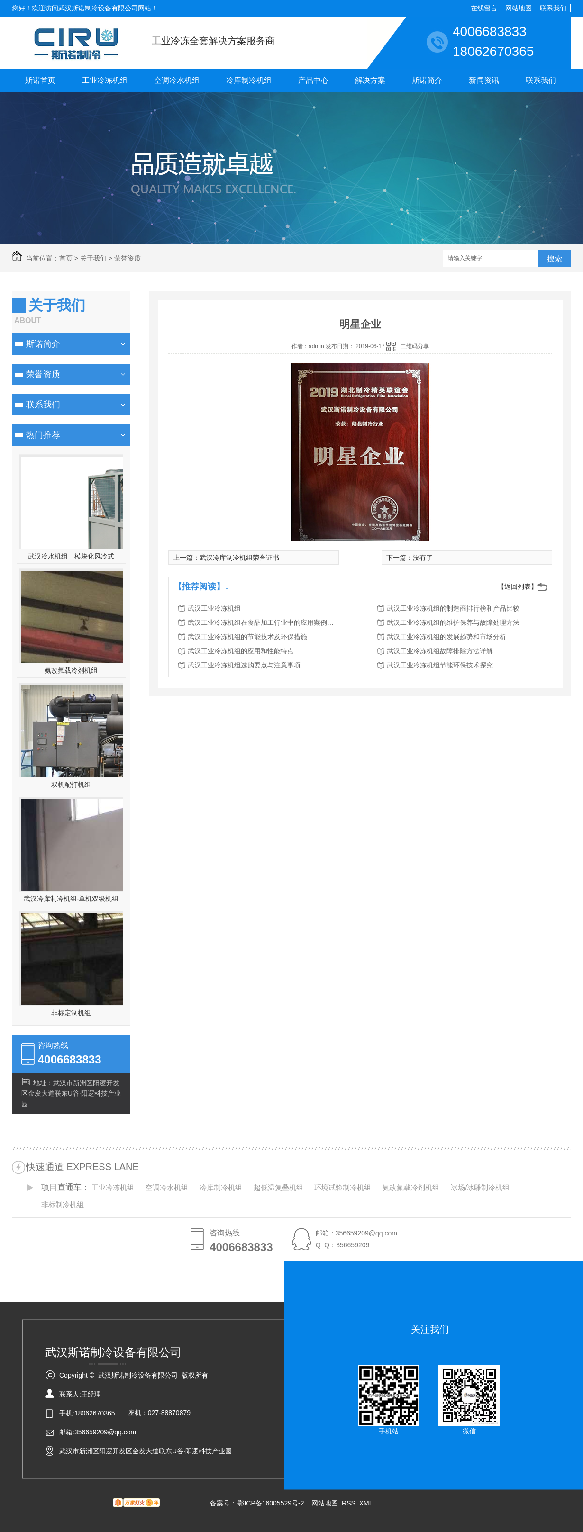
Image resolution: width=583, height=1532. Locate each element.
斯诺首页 (40, 80)
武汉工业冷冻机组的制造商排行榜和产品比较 (453, 608)
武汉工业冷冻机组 (214, 608)
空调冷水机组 (177, 80)
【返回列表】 (517, 586)
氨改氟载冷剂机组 (71, 670)
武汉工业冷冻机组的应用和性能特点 (241, 651)
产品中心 (313, 80)
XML (366, 1503)
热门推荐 (43, 435)
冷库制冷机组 (249, 80)
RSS (349, 1503)
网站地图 (518, 8)
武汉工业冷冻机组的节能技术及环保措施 (247, 636)
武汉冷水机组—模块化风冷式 (71, 556)
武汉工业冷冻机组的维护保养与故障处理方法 (453, 622)
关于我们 (93, 258)
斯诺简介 (427, 80)
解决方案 (370, 80)
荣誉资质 (127, 258)
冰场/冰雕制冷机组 (480, 1187)
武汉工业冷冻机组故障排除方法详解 (440, 651)
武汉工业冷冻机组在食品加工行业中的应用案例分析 (263, 622)
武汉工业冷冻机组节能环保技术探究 (440, 665)
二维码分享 (415, 346)
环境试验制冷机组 (342, 1187)
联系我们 (553, 8)
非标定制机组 (71, 1013)
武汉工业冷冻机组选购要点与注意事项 (244, 665)
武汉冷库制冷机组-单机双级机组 (71, 898)
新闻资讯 (484, 80)
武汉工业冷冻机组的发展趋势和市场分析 (446, 636)
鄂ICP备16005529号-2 (270, 1503)
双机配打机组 (71, 784)
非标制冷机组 (62, 1204)
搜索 (554, 259)
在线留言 (484, 8)
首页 (66, 258)
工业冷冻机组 (105, 80)
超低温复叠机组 (278, 1187)
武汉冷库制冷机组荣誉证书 (239, 557)
